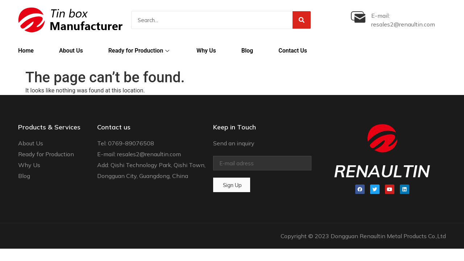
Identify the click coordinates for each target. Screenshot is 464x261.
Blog (247, 50)
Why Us (206, 50)
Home (26, 50)
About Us (71, 50)
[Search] (302, 20)
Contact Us (292, 50)
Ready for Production (139, 50)
